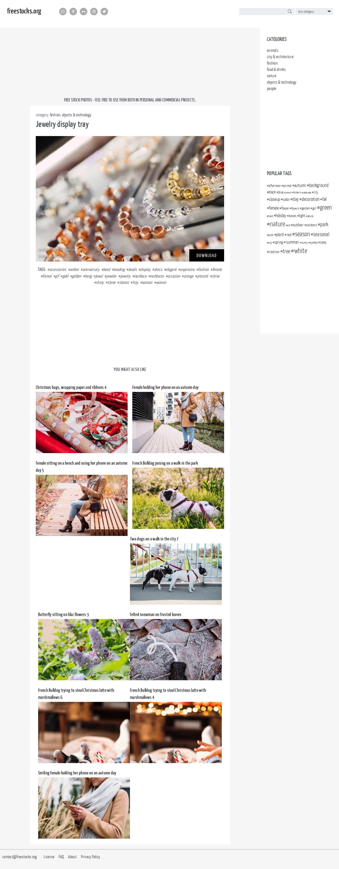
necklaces (157, 276)
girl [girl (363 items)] (314, 208)
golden (76, 276)
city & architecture (280, 56)
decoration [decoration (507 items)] (311, 199)
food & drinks (276, 69)
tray (135, 282)
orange (189, 276)
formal (47, 276)
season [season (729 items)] (302, 234)
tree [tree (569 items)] (286, 251)
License (49, 856)
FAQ (61, 856)
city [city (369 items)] (316, 192)
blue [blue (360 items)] (280, 192)
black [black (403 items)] (272, 192)
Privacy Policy (90, 856)
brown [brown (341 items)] (297, 192)
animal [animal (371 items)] (287, 185)
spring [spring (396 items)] (278, 242)
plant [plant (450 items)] (280, 234)
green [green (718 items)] (326, 207)
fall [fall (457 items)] (324, 199)
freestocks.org (24, 11)
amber (74, 269)
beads (132, 269)
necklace (140, 276)
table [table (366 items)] (323, 242)
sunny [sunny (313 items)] (304, 242)
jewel (99, 276)
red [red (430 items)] (289, 234)
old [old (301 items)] (288, 225)
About (72, 856)
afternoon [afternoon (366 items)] (275, 186)
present (202, 276)
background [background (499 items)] (319, 185)
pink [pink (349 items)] (270, 235)
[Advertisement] (299, 129)
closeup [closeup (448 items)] (274, 199)
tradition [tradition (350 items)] (274, 252)
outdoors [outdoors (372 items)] (311, 225)
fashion (272, 63)
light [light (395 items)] (302, 215)
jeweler (111, 276)
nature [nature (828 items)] (277, 224)
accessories (57, 269)
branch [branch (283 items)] (289, 192)
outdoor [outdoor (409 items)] (298, 224)
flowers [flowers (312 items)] (295, 208)
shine (215, 276)
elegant (171, 269)
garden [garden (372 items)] (306, 208)
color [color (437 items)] (286, 199)
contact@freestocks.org (19, 856)
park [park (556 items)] (324, 224)
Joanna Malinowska (62, 249)
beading (119, 269)
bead (106, 269)
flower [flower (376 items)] (285, 208)
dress (158, 269)
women (161, 282)
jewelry (125, 276)
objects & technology (281, 82)
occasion (174, 276)
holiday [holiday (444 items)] (281, 215)
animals (272, 50)
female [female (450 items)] (274, 208)
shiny (100, 282)
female (217, 269)
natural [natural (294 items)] (310, 216)
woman (147, 282)
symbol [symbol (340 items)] (314, 243)
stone (111, 282)
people (271, 88)
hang (88, 276)
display (145, 269)
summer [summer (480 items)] (292, 242)
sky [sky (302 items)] (270, 242)
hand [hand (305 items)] (270, 216)
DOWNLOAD (207, 255)
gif (57, 276)
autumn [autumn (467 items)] (300, 185)
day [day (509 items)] (296, 199)
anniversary (91, 269)
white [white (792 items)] (300, 251)
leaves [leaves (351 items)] (293, 216)
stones (124, 282)
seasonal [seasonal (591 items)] (321, 234)
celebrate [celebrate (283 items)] (307, 192)
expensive (187, 269)
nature (272, 75)
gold (65, 276)
